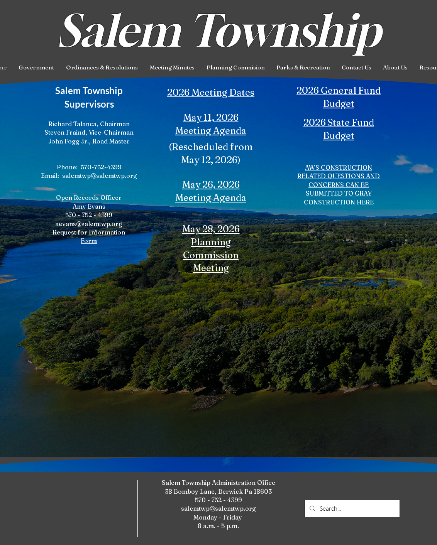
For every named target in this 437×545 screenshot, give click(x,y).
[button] (36, 67)
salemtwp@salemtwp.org (99, 175)
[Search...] (351, 508)
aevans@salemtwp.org (88, 224)
